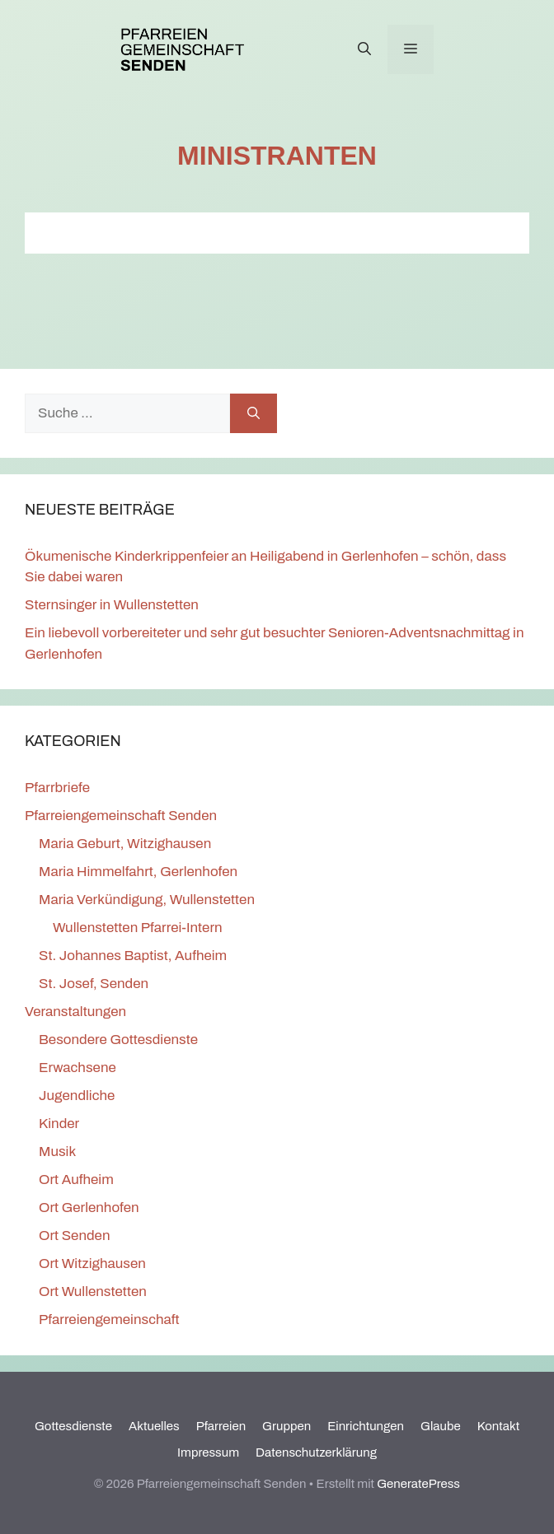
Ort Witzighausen (92, 1263)
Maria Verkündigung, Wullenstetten (147, 899)
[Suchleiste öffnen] (364, 49)
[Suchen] (253, 413)
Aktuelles (154, 1426)
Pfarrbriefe (57, 787)
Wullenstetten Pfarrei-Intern (138, 927)
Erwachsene (77, 1067)
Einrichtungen (365, 1426)
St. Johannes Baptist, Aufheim (133, 955)
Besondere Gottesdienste (118, 1039)
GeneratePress (418, 1483)
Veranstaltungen (75, 1011)
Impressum (208, 1452)
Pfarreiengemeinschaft (109, 1319)
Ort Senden (74, 1235)
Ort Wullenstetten (93, 1291)
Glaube (440, 1426)
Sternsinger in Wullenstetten (112, 605)
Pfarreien (221, 1426)
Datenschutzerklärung (316, 1452)
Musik (57, 1151)
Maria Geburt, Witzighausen (125, 843)
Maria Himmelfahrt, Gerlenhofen (138, 871)
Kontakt (498, 1426)
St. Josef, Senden (93, 983)
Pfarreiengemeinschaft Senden (121, 815)
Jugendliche (77, 1095)
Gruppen (286, 1426)
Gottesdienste (73, 1426)
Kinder (59, 1123)
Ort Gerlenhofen (89, 1207)
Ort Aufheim (76, 1179)
